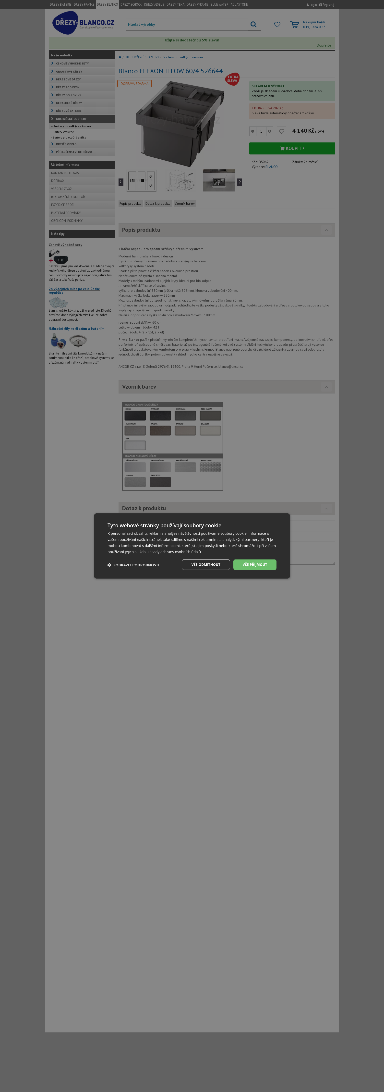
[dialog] (192, 546)
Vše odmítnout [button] (204, 564)
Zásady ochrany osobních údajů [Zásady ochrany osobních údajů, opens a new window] (175, 551)
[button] (133, 565)
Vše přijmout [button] (254, 564)
